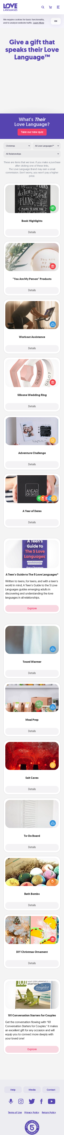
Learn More (38, 22)
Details (32, 232)
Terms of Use (15, 1112)
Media (32, 1089)
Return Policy (49, 1112)
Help (13, 1089)
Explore (32, 608)
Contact (51, 1089)
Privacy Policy (31, 1112)
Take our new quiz (32, 132)
